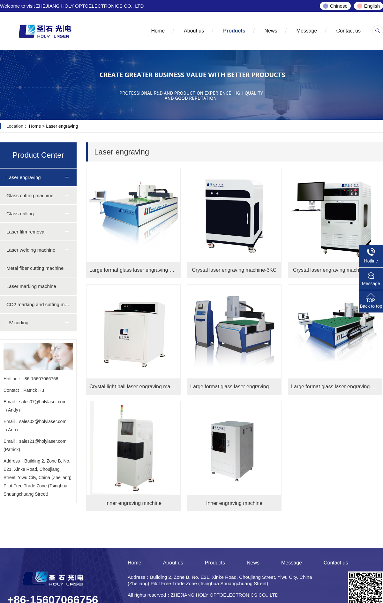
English (372, 6)
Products (234, 30)
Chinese (339, 6)
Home (158, 30)
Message (307, 30)
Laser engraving (62, 126)
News (271, 30)
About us (194, 30)
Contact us (348, 30)
